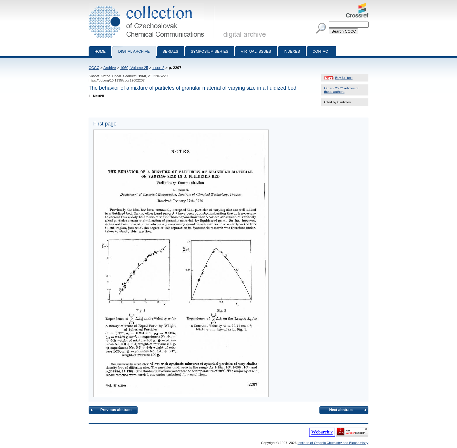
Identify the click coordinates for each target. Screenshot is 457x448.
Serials (170, 51)
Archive (109, 67)
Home (100, 51)
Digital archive (134, 51)
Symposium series (209, 51)
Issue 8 (158, 67)
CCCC (94, 67)
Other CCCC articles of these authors (341, 89)
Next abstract (341, 410)
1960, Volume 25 (134, 67)
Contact (321, 51)
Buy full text (344, 77)
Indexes (292, 51)
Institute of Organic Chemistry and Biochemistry (333, 443)
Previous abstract (115, 410)
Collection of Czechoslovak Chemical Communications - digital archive (153, 5)
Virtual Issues (256, 51)
